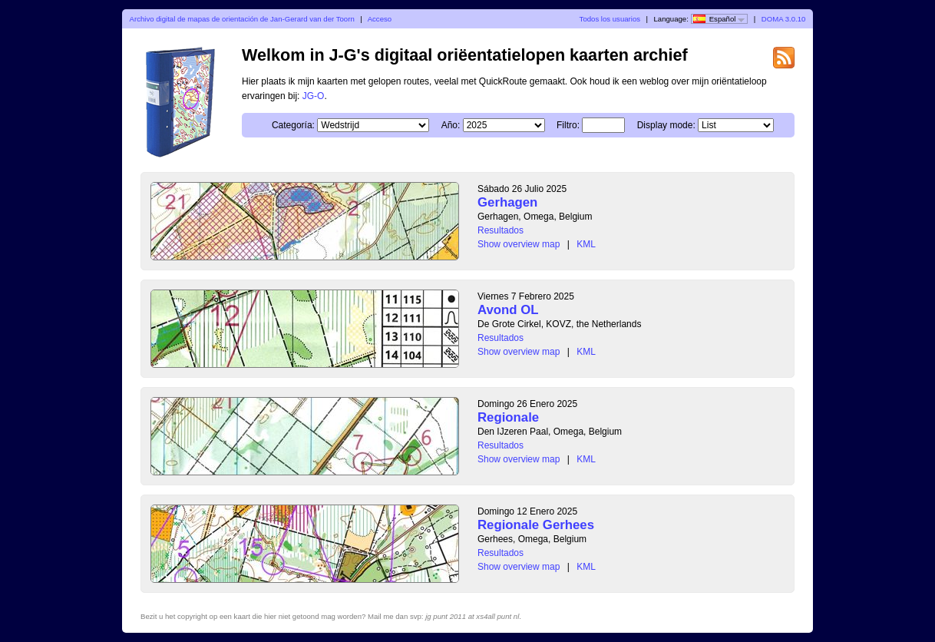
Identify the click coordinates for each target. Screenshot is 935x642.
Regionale (508, 417)
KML (586, 244)
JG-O (313, 96)
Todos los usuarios (610, 19)
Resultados (500, 230)
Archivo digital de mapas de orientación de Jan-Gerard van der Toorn (242, 19)
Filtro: (568, 125)
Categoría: (293, 125)
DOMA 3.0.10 (784, 19)
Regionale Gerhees (535, 525)
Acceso (380, 19)
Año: (451, 125)
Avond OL (508, 310)
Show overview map (518, 244)
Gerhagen (507, 202)
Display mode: (666, 125)
